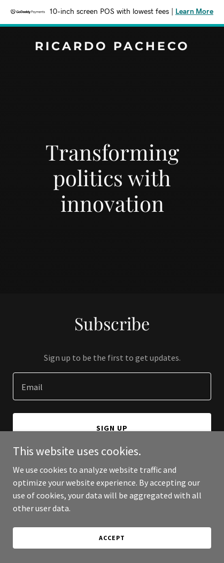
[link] (112, 47)
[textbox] (112, 386)
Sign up (112, 428)
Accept (112, 538)
